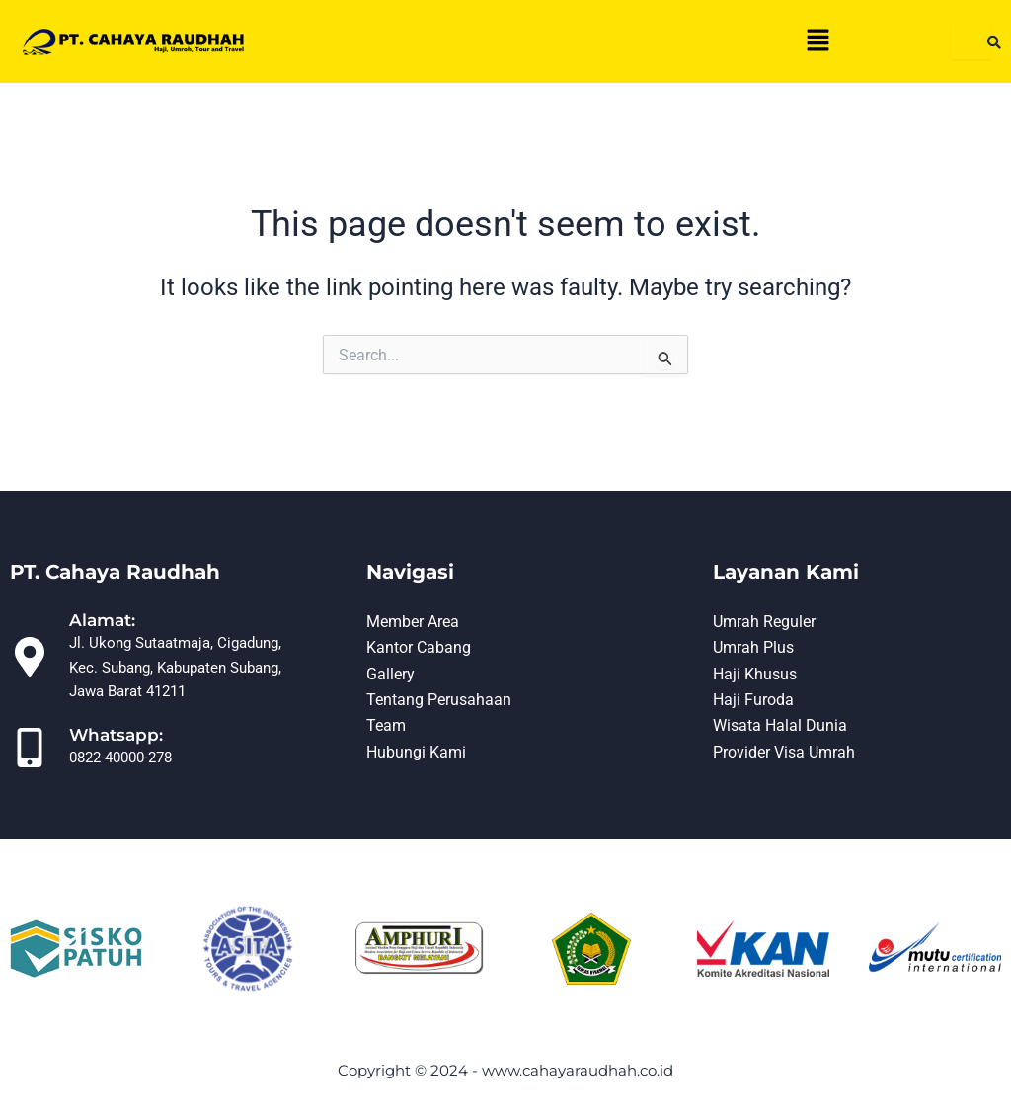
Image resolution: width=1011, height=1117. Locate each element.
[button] (817, 41)
